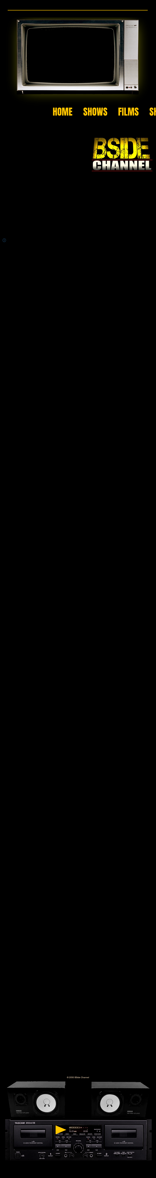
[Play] (61, 1129)
